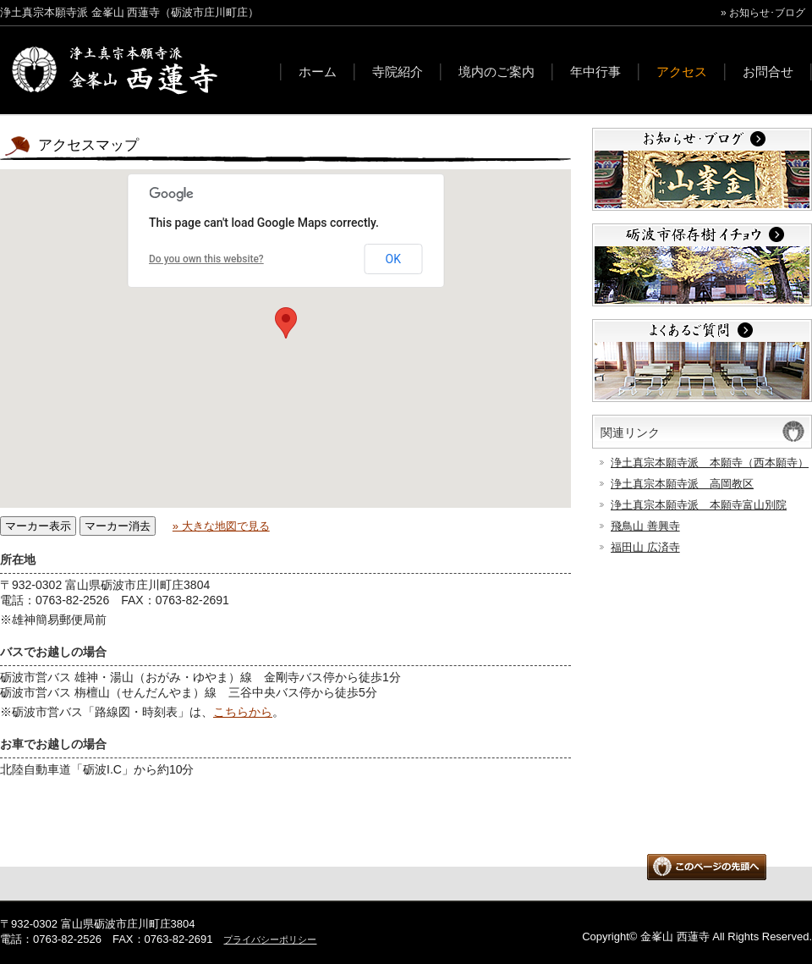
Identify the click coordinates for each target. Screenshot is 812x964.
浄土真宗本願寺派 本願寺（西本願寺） (710, 462)
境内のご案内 (496, 71)
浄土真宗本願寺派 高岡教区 (682, 483)
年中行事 (595, 71)
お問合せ (768, 71)
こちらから (242, 712)
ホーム (318, 71)
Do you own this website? (206, 259)
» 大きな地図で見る (221, 526)
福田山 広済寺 (645, 547)
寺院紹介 (397, 71)
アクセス (681, 71)
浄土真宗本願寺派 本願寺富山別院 (699, 505)
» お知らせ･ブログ (763, 13)
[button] (286, 323)
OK (393, 259)
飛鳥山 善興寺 (645, 526)
